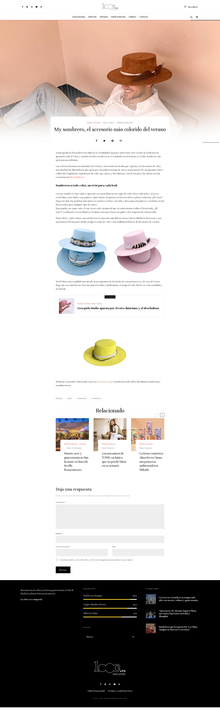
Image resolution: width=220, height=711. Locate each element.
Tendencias (96, 398)
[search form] (106, 640)
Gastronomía (78, 17)
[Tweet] (104, 141)
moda (70, 398)
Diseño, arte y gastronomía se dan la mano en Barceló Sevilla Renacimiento (76, 462)
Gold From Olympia (92, 599)
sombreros (82, 398)
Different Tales (90, 617)
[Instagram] (31, 7)
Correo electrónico (63, 550)
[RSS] (41, 7)
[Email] (121, 141)
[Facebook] (23, 7)
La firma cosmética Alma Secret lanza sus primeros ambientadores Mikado (151, 462)
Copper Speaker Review (94, 608)
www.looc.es (103, 381)
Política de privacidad (96, 695)
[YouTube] (36, 7)
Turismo (104, 17)
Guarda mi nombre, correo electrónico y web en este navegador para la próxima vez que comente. (96, 563)
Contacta (143, 17)
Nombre (59, 537)
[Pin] (113, 141)
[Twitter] (27, 7)
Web (114, 550)
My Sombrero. (77, 177)
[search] (133, 640)
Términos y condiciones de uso (120, 695)
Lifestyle (92, 17)
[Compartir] (96, 141)
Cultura (132, 17)
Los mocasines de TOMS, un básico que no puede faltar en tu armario (114, 459)
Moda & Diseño (118, 17)
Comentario (61, 502)
